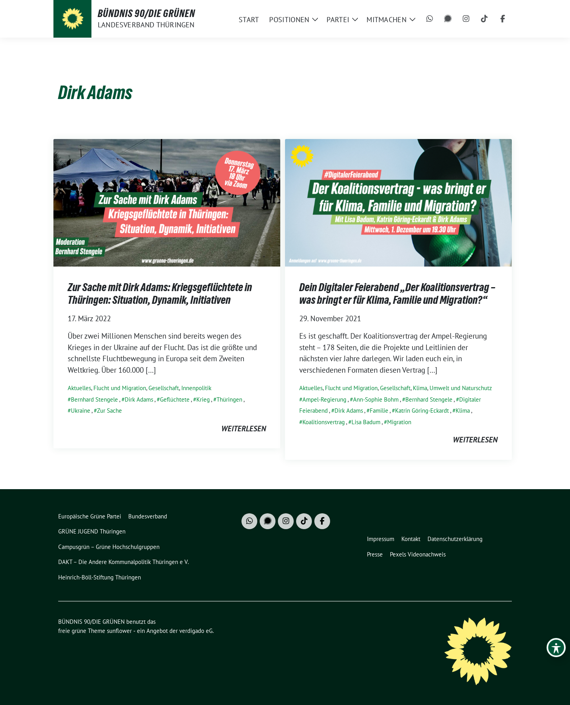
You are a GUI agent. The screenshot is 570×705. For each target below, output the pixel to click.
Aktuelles (79, 388)
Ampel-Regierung (324, 399)
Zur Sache (109, 410)
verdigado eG (196, 630)
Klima (420, 388)
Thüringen (229, 399)
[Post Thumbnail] (166, 201)
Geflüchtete (175, 399)
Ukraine (80, 410)
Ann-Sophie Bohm (376, 399)
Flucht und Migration (119, 388)
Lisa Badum (366, 422)
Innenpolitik (196, 388)
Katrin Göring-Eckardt (422, 410)
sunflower (119, 630)
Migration (399, 422)
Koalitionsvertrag (323, 422)
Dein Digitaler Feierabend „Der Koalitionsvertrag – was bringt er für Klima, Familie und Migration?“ (397, 293)
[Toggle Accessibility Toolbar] (556, 647)
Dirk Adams (139, 399)
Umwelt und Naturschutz (460, 388)
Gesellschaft (163, 388)
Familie (379, 410)
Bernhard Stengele (94, 399)
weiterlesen (243, 428)
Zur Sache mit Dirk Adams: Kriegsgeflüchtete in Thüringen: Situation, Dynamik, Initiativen (160, 293)
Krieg (203, 399)
